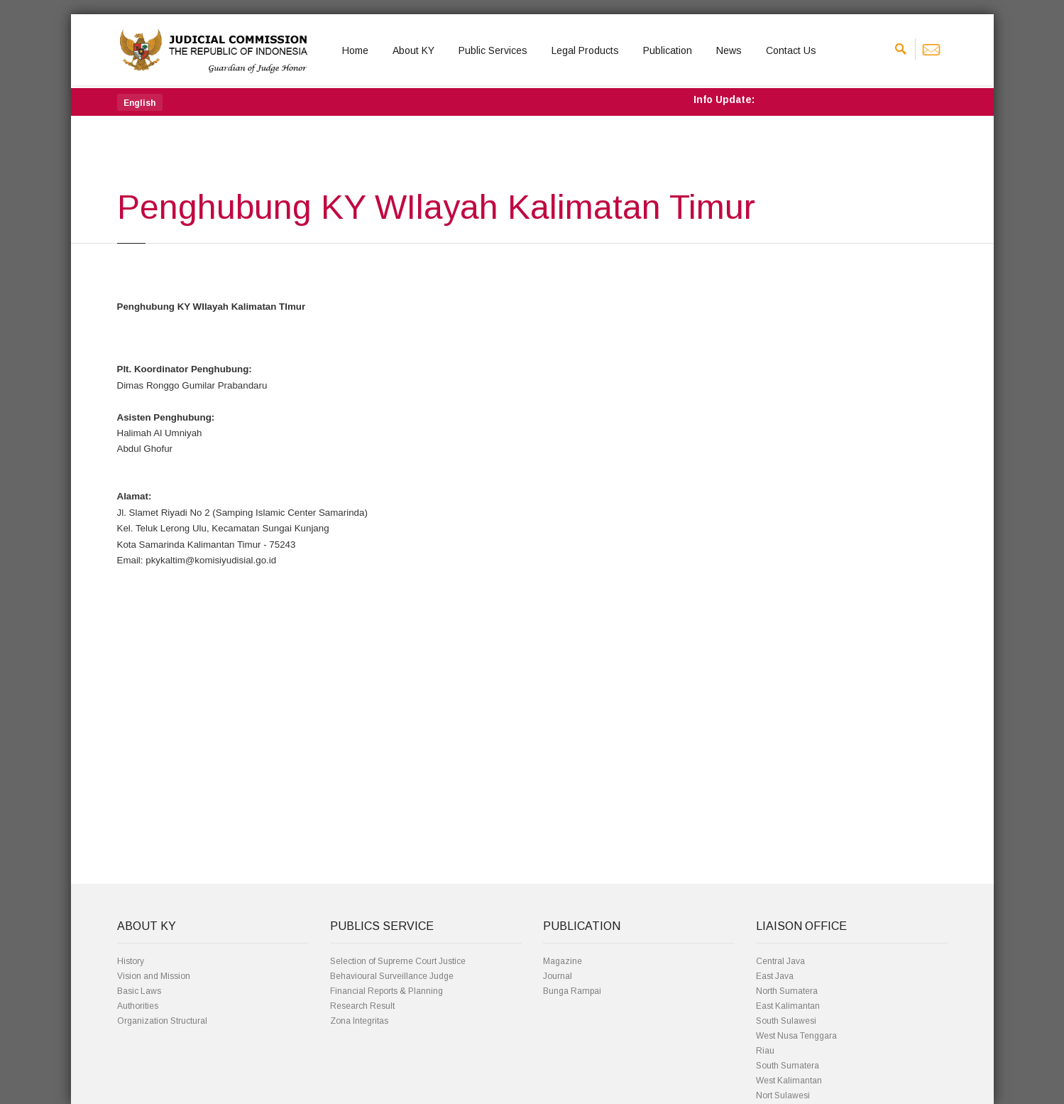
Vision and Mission (153, 976)
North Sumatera (787, 991)
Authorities (137, 1006)
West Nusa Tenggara (796, 1036)
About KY (413, 50)
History (130, 961)
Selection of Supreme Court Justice (398, 961)
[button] (140, 102)
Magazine (562, 961)
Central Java (780, 961)
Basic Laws (139, 991)
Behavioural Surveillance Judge (392, 976)
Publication (667, 50)
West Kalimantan (789, 1081)
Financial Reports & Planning (386, 991)
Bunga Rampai (572, 991)
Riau (765, 1051)
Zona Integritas (359, 1021)
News (729, 50)
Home (355, 50)
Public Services (493, 50)
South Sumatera (787, 1066)
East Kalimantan (788, 1006)
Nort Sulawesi (783, 1095)
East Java (775, 976)
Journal (557, 976)
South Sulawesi (786, 1021)
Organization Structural (162, 1021)
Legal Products (585, 50)
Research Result (362, 1006)
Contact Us (791, 50)
